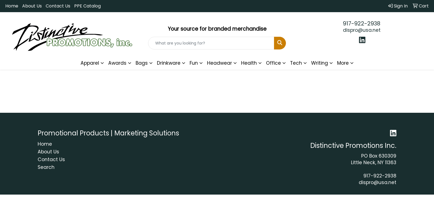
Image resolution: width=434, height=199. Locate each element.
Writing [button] (319, 63)
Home (11, 6)
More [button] (343, 63)
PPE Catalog (87, 6)
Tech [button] (296, 63)
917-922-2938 (361, 23)
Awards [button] (117, 63)
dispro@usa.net (362, 30)
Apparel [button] (90, 63)
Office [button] (273, 63)
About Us (32, 6)
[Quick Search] (211, 43)
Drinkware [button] (168, 63)
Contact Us (58, 6)
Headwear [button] (219, 63)
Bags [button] (142, 63)
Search (46, 167)
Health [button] (249, 63)
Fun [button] (194, 63)
